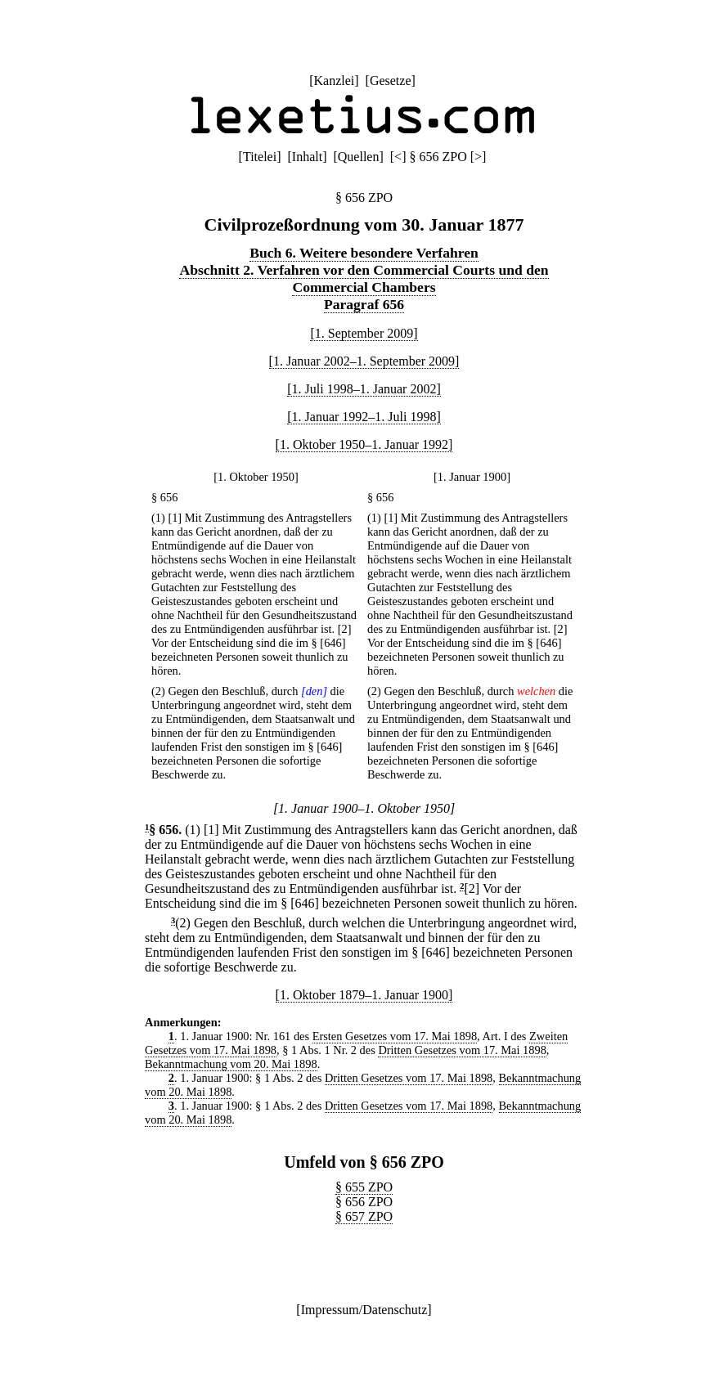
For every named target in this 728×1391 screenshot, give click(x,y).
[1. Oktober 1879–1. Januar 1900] (364, 995)
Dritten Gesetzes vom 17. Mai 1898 (462, 1050)
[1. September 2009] (363, 333)
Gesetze (390, 80)
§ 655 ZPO (364, 1187)
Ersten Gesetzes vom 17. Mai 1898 (394, 1036)
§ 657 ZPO (364, 1216)
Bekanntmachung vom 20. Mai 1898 (231, 1063)
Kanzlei (333, 80)
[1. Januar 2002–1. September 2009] (364, 361)
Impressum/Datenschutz (364, 1310)
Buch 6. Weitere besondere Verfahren (364, 253)
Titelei (259, 157)
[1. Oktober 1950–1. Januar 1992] (364, 444)
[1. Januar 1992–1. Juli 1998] (364, 417)
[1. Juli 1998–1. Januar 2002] (364, 389)
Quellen (359, 157)
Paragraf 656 (364, 304)
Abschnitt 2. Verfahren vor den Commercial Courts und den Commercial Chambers (363, 278)
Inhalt (307, 157)
